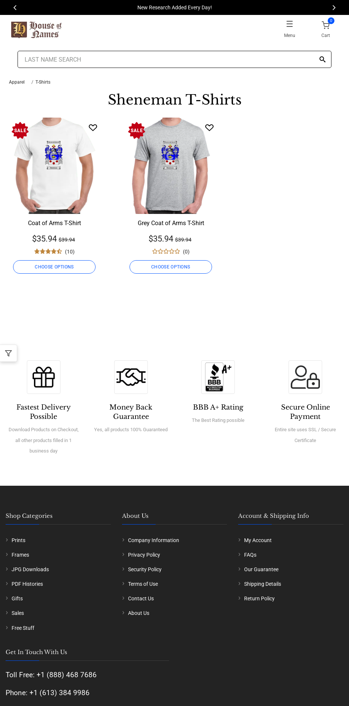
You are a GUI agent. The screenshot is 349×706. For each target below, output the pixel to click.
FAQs (250, 555)
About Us (138, 613)
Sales (18, 613)
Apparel (17, 82)
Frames (20, 555)
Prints (18, 540)
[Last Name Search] (175, 59)
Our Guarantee (261, 569)
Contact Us (141, 598)
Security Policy (145, 569)
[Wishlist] (93, 127)
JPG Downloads (30, 569)
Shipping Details (262, 584)
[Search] (322, 60)
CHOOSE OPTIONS (54, 267)
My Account (258, 540)
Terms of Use (143, 584)
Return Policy (259, 598)
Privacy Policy (144, 555)
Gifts (17, 598)
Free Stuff (23, 628)
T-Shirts (42, 82)
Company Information (153, 540)
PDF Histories (27, 584)
